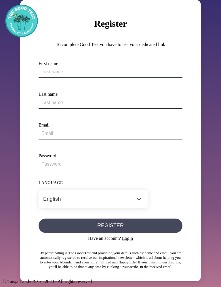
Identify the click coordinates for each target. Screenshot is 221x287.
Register (110, 225)
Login (127, 238)
